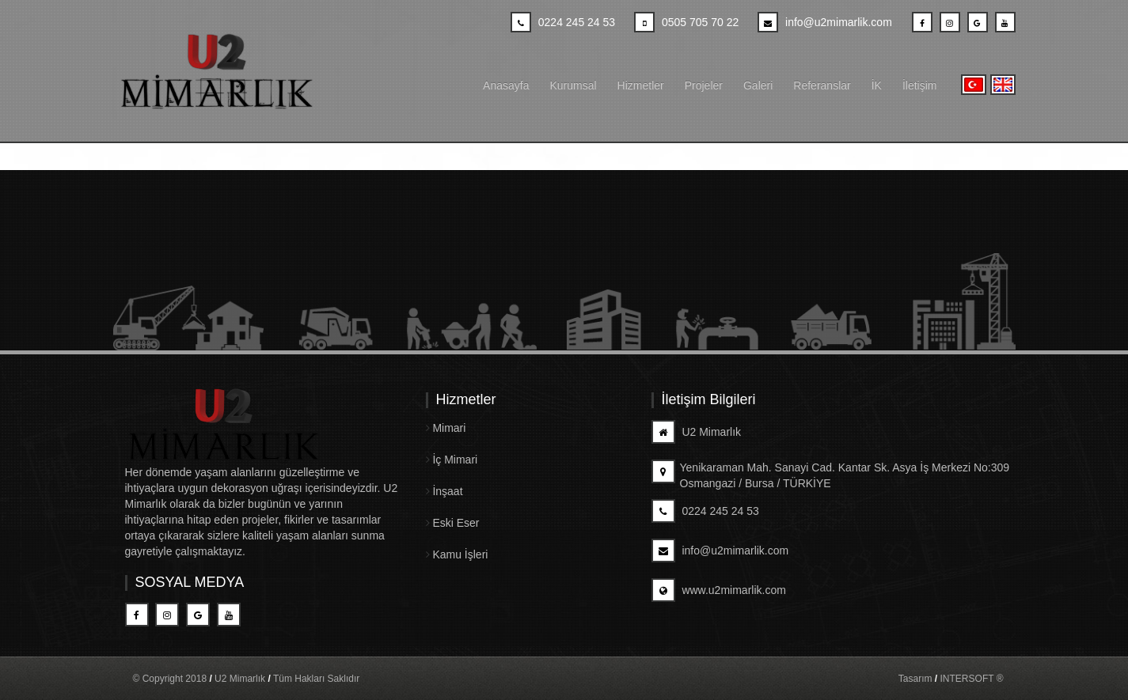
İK (877, 85)
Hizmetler (640, 85)
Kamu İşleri (457, 554)
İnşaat (444, 491)
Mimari (446, 428)
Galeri (758, 85)
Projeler (704, 85)
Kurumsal (572, 85)
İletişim (919, 85)
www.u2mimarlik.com (718, 590)
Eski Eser (453, 522)
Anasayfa (506, 85)
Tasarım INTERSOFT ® (951, 678)
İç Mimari (452, 459)
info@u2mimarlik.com (720, 550)
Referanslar (821, 85)
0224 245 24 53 (705, 511)
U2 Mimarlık (696, 432)
